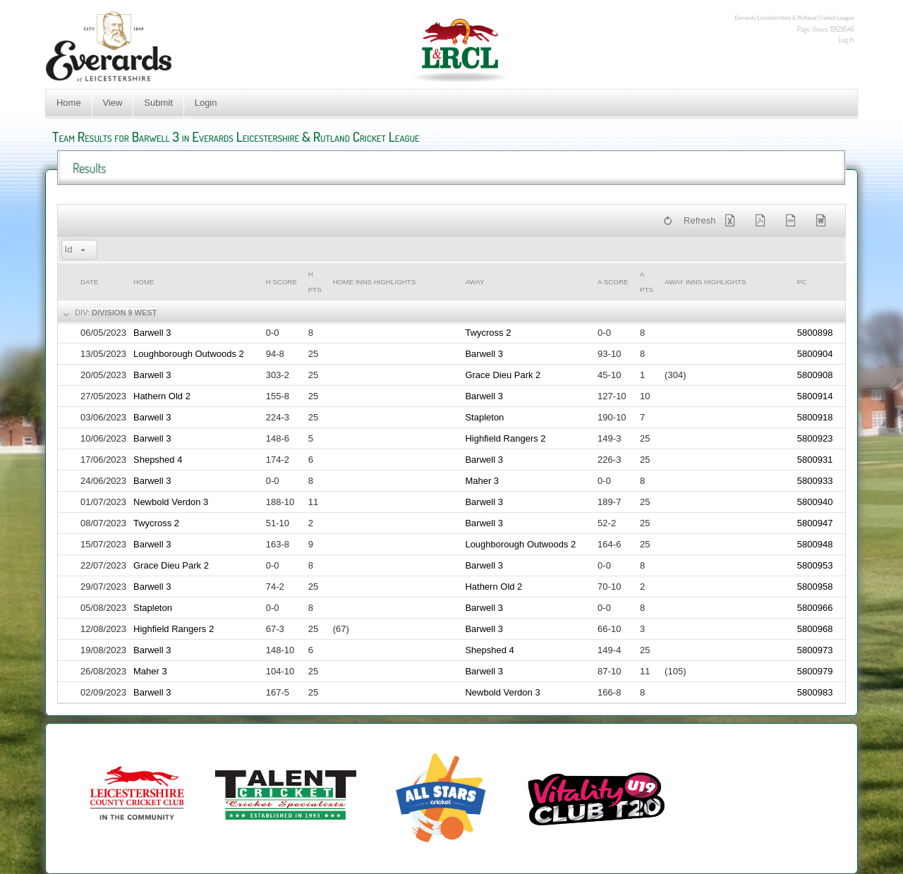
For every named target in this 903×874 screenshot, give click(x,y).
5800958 (815, 586)
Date (89, 282)
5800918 (815, 417)
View (113, 102)
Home (68, 102)
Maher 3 (482, 480)
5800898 (815, 332)
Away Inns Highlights (705, 282)
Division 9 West (124, 312)
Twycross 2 (488, 332)
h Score (281, 282)
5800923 (815, 438)
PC (802, 282)
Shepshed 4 (157, 459)
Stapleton (484, 417)
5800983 (815, 692)
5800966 (815, 607)
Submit (158, 102)
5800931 (815, 459)
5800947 (815, 523)
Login (206, 102)
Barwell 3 (152, 332)
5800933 (815, 480)
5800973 (815, 650)
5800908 (815, 375)
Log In (846, 39)
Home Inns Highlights (374, 282)
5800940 (815, 502)
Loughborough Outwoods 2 (188, 353)
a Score (613, 282)
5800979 (815, 671)
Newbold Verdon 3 (170, 502)
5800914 (815, 396)
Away (474, 282)
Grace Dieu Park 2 (502, 375)
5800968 (815, 629)
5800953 (815, 565)
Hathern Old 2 (161, 396)
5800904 (815, 353)
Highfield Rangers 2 (505, 438)
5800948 (815, 544)
